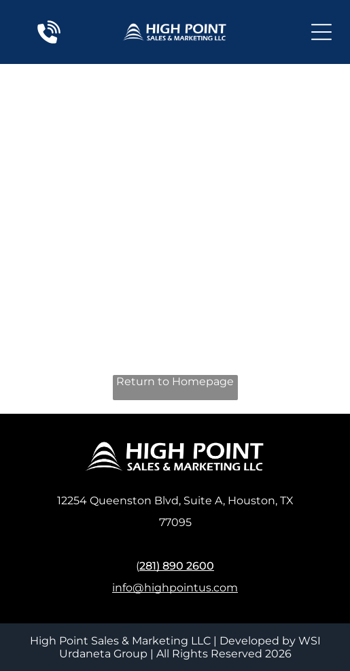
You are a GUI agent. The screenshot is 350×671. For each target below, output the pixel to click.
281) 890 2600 (176, 565)
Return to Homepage (175, 381)
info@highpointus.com (175, 587)
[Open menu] (321, 32)
